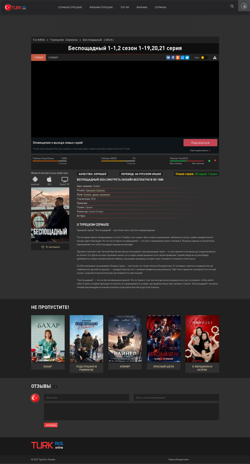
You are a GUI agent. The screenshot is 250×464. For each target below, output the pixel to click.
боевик (87, 195)
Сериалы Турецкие (70, 7)
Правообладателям (178, 460)
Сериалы (160, 7)
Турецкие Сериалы (95, 190)
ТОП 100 (125, 7)
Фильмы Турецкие (101, 7)
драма (95, 195)
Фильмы (142, 7)
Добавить (51, 425)
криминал (105, 195)
